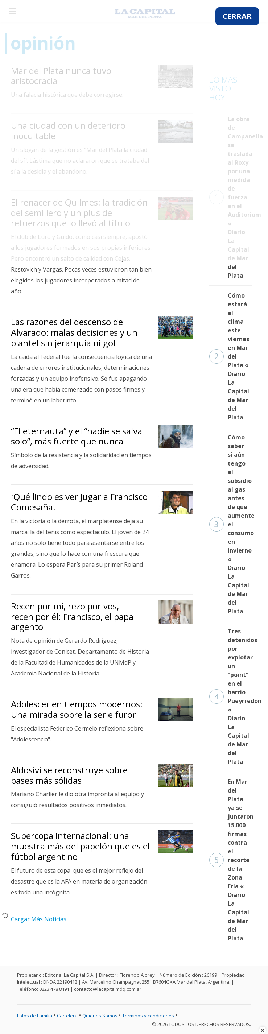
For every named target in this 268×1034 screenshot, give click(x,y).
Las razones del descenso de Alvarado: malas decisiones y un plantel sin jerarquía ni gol (74, 332)
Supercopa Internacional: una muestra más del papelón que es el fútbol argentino (80, 846)
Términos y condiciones (148, 1015)
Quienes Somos (99, 1015)
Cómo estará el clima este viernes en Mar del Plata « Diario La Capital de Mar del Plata (229, 356)
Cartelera (67, 1015)
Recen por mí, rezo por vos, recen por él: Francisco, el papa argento (72, 616)
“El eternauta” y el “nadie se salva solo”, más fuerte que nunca (76, 436)
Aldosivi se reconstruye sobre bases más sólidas (69, 775)
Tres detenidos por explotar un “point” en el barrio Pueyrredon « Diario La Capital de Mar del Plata (230, 696)
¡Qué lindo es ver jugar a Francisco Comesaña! (79, 502)
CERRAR (237, 16)
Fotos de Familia (34, 1015)
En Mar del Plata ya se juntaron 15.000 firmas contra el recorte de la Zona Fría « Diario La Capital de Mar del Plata (230, 860)
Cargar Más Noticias (38, 919)
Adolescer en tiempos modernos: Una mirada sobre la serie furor (77, 709)
